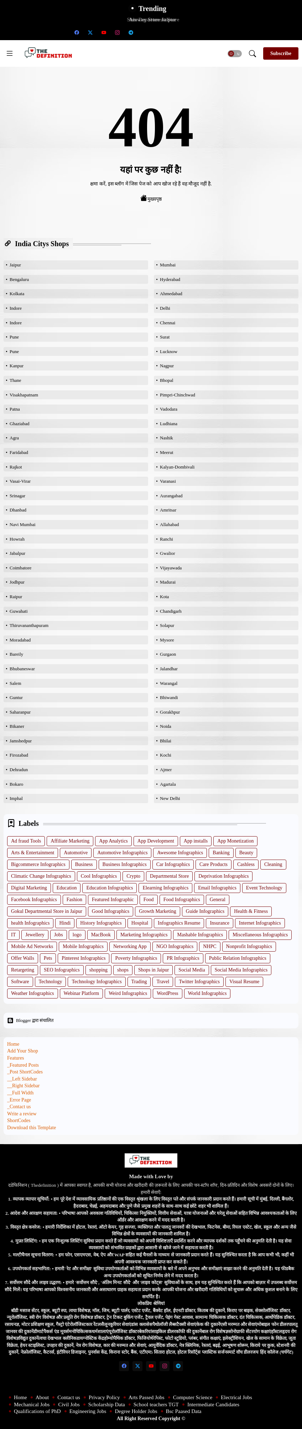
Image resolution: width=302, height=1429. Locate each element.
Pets (48, 958)
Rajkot (16, 467)
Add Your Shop (22, 1051)
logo (77, 934)
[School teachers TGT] (158, 32)
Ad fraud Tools (26, 841)
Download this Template (31, 1127)
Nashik (166, 437)
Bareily (16, 654)
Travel (162, 981)
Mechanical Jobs (32, 1404)
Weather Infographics (32, 993)
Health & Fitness (251, 911)
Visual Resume (244, 981)
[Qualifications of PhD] (185, 32)
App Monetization (235, 841)
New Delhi (170, 798)
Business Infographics (125, 864)
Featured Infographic (113, 899)
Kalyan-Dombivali (177, 467)
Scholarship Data (106, 1404)
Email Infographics (217, 888)
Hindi (65, 923)
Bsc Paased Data (184, 1411)
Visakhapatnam (24, 394)
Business (84, 864)
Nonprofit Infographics (249, 946)
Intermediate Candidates (213, 1404)
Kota (164, 596)
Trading (139, 981)
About (42, 1397)
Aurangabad (171, 495)
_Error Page (19, 1100)
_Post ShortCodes (25, 1072)
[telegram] (131, 32)
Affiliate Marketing (70, 841)
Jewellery (35, 934)
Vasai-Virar (20, 481)
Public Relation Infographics (237, 958)
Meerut (166, 452)
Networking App (130, 946)
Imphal (16, 798)
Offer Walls (22, 958)
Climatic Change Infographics (41, 876)
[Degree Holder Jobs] (212, 32)
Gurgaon (168, 654)
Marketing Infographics (144, 934)
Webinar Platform (81, 993)
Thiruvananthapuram (29, 625)
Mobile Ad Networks (32, 946)
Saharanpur (20, 712)
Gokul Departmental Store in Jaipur (46, 911)
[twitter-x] (90, 32)
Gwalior (167, 553)
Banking (221, 852)
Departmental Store (169, 876)
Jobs (58, 934)
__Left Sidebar (22, 1079)
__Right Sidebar (23, 1085)
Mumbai (168, 264)
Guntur (16, 697)
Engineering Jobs (87, 1411)
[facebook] (77, 32)
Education (67, 888)
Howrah (17, 539)
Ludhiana (168, 423)
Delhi (165, 308)
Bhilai (165, 740)
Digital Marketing (29, 888)
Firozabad (19, 755)
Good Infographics (110, 911)
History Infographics (100, 923)
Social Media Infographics (241, 970)
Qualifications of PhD (37, 1411)
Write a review (22, 1113)
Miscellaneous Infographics (260, 934)
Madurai (168, 582)
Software (20, 981)
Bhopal (166, 380)
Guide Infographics (205, 911)
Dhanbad (18, 510)
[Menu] (9, 53)
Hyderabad (170, 279)
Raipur (16, 596)
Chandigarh (171, 611)
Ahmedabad (171, 293)
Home (13, 1044)
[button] (235, 53)
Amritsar (168, 510)
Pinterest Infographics (83, 958)
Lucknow (168, 351)
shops (123, 970)
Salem (15, 683)
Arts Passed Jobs (147, 1397)
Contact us (68, 1397)
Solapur (167, 625)
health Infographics (30, 923)
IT (13, 934)
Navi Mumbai (23, 524)
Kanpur (17, 365)
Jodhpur (17, 582)
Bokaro (16, 784)
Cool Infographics (99, 876)
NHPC (209, 946)
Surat (165, 337)
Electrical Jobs (236, 1397)
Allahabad (169, 524)
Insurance (219, 923)
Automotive (76, 852)
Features (15, 1058)
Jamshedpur (21, 740)
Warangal (168, 683)
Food (149, 899)
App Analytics (113, 841)
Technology (50, 981)
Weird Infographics (128, 993)
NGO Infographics (175, 946)
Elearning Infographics (165, 888)
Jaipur (15, 264)
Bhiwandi (169, 697)
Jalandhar (169, 668)
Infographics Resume (179, 923)
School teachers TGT (156, 1404)
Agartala (168, 784)
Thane (15, 380)
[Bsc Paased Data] (225, 32)
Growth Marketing (157, 911)
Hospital (139, 923)
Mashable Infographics (200, 934)
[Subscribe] (280, 53)
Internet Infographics (260, 923)
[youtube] (104, 32)
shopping (98, 970)
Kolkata (17, 293)
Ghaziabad (20, 423)
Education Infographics (109, 888)
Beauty (246, 852)
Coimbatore (20, 567)
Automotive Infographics (122, 852)
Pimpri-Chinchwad (177, 394)
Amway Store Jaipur (151, 19)
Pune (14, 337)
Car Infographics (173, 864)
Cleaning (273, 864)
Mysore (167, 640)
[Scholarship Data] (144, 32)
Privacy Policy (104, 1397)
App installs (196, 841)
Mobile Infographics (83, 946)
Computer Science (192, 1397)
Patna (15, 409)
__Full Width (20, 1092)
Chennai (167, 322)
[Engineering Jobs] (198, 32)
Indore (16, 308)
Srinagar (17, 495)
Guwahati (19, 611)
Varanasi (168, 481)
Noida (165, 726)
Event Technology (264, 888)
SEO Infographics (62, 970)
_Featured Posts (23, 1065)
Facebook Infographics (34, 899)
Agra (14, 437)
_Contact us (19, 1106)
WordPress (167, 993)
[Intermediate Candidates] (171, 32)
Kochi (165, 755)
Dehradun (19, 769)
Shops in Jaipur (153, 970)
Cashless (246, 864)
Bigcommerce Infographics (38, 864)
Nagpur (167, 365)
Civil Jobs (68, 1404)
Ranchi (166, 539)
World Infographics (207, 993)
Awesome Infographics (180, 852)
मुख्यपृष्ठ (151, 198)
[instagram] (117, 32)
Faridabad (19, 452)
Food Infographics (181, 899)
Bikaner (17, 726)
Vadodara (168, 409)
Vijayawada (171, 567)
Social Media (191, 970)
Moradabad (20, 640)
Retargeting (22, 970)
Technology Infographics (96, 981)
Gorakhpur (170, 712)
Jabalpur (17, 553)
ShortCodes (18, 1120)
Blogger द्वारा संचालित (30, 1020)
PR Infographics (183, 958)
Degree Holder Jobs (136, 1411)
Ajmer (166, 769)
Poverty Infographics (136, 958)
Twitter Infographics (199, 981)
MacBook (101, 934)
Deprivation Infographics (223, 876)
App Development (155, 841)
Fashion (74, 899)
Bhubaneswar (22, 668)
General (217, 899)
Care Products (213, 864)
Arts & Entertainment (32, 852)
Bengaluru (19, 279)
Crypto (133, 876)
